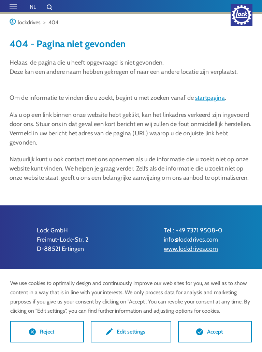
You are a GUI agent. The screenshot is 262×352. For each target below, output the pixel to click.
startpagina (210, 97)
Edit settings (131, 331)
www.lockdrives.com (191, 249)
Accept (215, 331)
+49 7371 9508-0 (199, 230)
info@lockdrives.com (191, 239)
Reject (47, 331)
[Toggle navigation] (13, 7)
